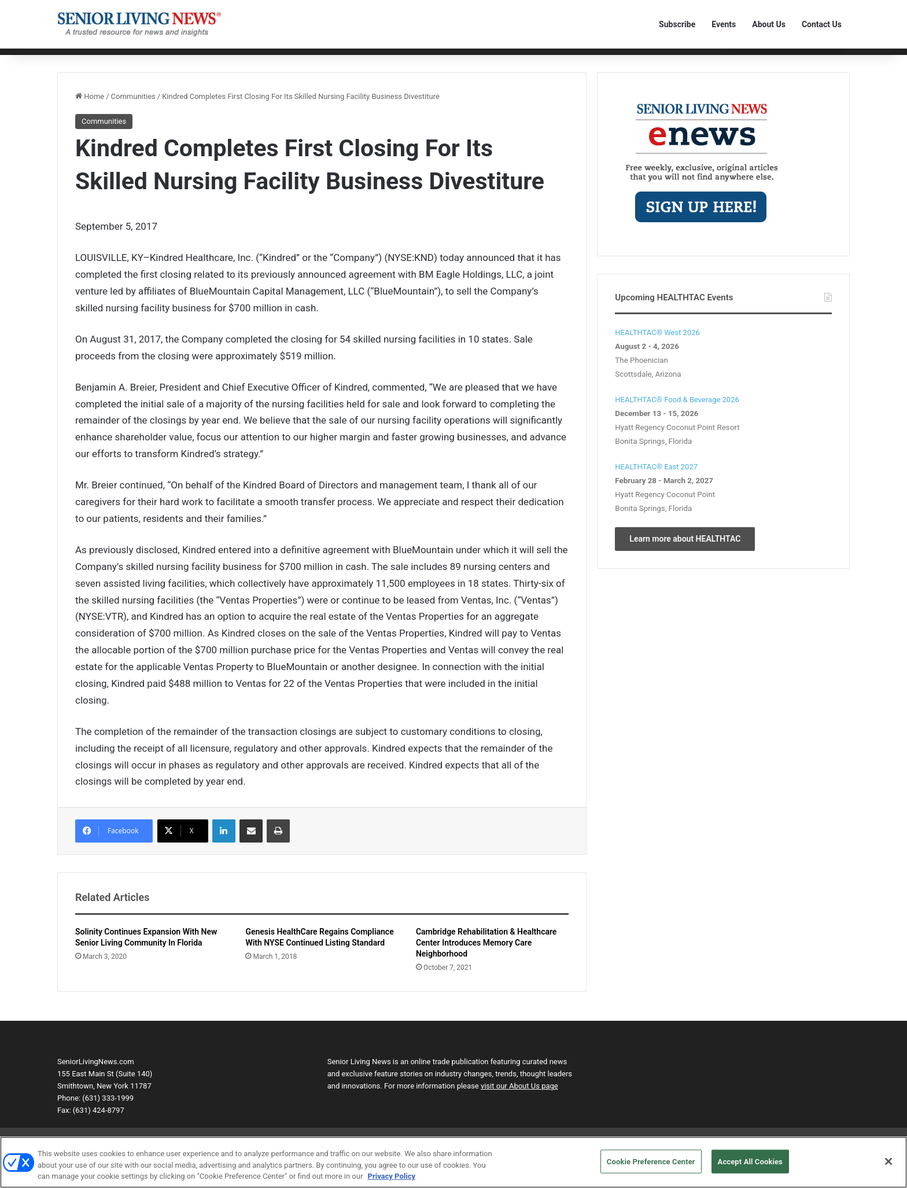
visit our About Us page (519, 1104)
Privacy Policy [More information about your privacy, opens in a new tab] (391, 1181)
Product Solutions (315, 59)
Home (73, 59)
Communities (156, 59)
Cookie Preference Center (651, 1166)
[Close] (888, 1166)
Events (723, 24)
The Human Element (445, 59)
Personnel (257, 59)
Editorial (108, 59)
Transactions (378, 59)
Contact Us (822, 24)
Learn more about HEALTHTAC (684, 556)
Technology (209, 59)
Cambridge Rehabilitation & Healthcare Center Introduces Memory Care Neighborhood (486, 961)
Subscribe (677, 24)
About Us (769, 24)
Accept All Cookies (750, 1166)
